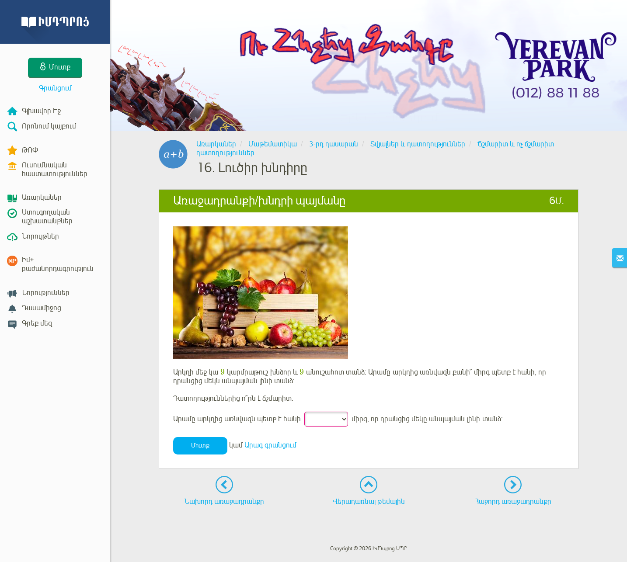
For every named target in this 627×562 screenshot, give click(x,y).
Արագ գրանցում (270, 445)
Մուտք (200, 445)
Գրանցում (55, 88)
